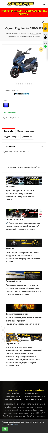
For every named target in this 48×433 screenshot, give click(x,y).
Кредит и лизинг (14, 219)
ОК (5, 429)
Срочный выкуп (14, 281)
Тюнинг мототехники (17, 314)
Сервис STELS (12, 343)
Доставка (10, 186)
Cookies (15, 425)
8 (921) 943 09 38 (15, 399)
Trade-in (10, 248)
